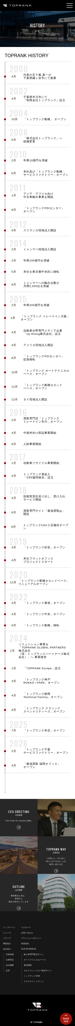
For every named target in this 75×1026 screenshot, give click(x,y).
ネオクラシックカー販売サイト (38, 970)
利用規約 (25, 943)
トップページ (9, 927)
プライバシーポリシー (31, 938)
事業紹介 (7, 943)
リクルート (26, 927)
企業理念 (10, 960)
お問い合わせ (27, 933)
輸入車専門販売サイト (34, 954)
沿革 (8, 970)
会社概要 (10, 965)
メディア (7, 938)
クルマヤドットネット (34, 981)
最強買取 (28, 965)
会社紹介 (7, 949)
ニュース (7, 933)
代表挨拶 (10, 954)
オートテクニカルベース (35, 960)
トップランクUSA (32, 976)
